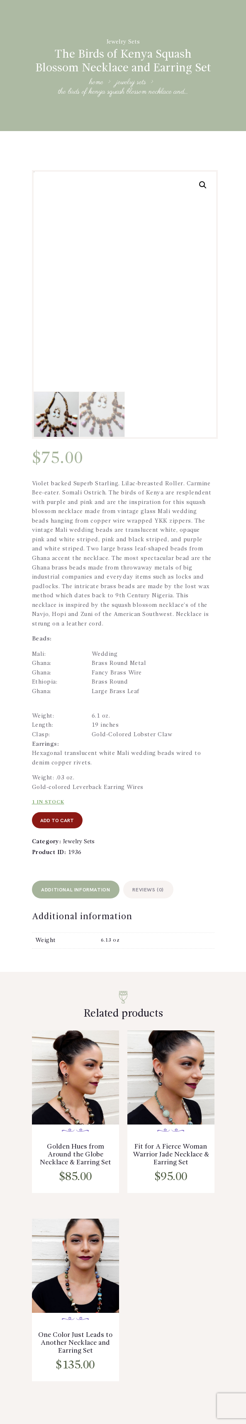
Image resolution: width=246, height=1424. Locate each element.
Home (96, 83)
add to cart (59, 821)
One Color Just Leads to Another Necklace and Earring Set (75, 1348)
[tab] (77, 891)
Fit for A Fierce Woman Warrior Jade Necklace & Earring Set (171, 1157)
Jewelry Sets (123, 42)
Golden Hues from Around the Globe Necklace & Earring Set (75, 1157)
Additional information (77, 891)
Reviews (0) (153, 891)
